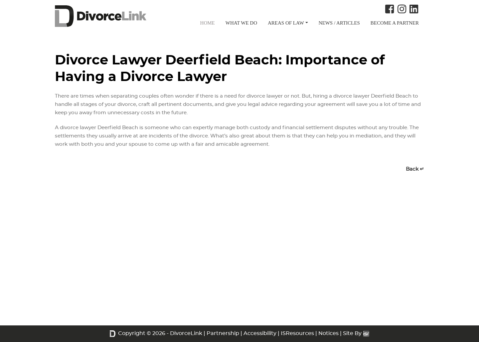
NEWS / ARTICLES (339, 23)
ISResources (297, 333)
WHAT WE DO (241, 23)
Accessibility (259, 333)
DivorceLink (186, 333)
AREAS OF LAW (286, 23)
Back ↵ (415, 169)
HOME (207, 23)
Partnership (223, 333)
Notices (328, 333)
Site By (356, 333)
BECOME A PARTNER (395, 23)
